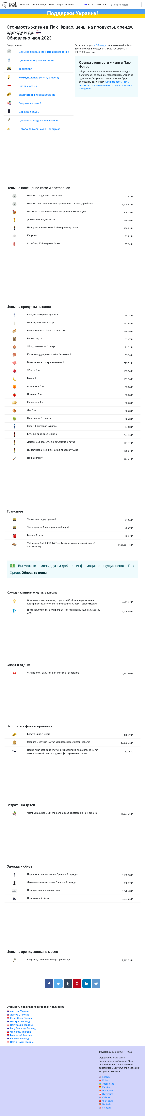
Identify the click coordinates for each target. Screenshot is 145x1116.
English (104, 1077)
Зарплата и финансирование (37, 94)
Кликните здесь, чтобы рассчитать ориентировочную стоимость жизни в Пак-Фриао (105, 85)
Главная (24, 4)
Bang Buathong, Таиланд (23, 1028)
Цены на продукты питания (36, 60)
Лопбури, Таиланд (19, 1014)
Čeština (104, 1097)
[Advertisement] (72, 161)
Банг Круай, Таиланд (21, 1035)
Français (105, 1107)
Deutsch (105, 1104)
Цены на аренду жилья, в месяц (39, 120)
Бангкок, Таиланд (19, 1038)
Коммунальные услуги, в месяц (39, 77)
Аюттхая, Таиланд (19, 1011)
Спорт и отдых (28, 86)
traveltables (13, 5)
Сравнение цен (39, 4)
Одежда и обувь (29, 111)
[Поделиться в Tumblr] (68, 983)
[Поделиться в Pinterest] (77, 983)
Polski (103, 1080)
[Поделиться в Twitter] (58, 983)
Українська (106, 1083)
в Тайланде (100, 45)
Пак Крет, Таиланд (20, 1021)
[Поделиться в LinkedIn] (86, 983)
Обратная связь (65, 4)
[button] (101, 4)
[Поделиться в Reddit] (96, 983)
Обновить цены (34, 573)
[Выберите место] (125, 4)
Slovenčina (106, 1094)
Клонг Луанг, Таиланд (21, 1018)
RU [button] (88, 4)
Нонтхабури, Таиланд (21, 1025)
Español (104, 1087)
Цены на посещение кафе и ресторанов (44, 51)
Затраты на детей (30, 103)
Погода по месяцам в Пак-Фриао (39, 129)
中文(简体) (106, 1101)
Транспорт (25, 68)
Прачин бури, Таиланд (22, 1042)
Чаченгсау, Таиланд (20, 1031)
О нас (52, 4)
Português (106, 1090)
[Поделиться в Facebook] (49, 983)
